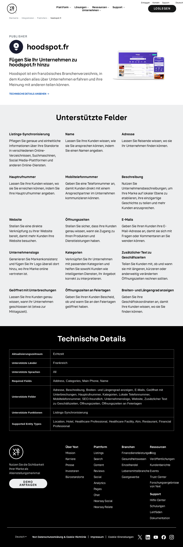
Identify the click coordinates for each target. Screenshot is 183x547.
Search (98, 459)
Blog (153, 453)
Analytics (100, 483)
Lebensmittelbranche (135, 471)
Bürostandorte (75, 477)
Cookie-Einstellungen (121, 537)
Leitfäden (156, 512)
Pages (98, 489)
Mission (70, 453)
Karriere (71, 459)
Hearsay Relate (103, 507)
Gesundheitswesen (134, 459)
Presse (70, 465)
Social (97, 477)
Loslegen (162, 9)
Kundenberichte (160, 465)
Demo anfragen (28, 483)
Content (99, 465)
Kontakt (156, 3)
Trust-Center (158, 477)
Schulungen (157, 506)
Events (154, 471)
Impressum (97, 537)
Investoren (72, 471)
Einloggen (145, 3)
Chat (97, 495)
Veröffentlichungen (162, 459)
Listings (99, 453)
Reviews (99, 471)
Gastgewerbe (130, 477)
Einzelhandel (130, 465)
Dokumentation (160, 518)
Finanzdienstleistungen (136, 453)
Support (165, 3)
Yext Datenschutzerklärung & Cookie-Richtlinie (59, 537)
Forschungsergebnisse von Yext (164, 484)
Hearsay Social (103, 501)
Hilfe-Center (158, 500)
